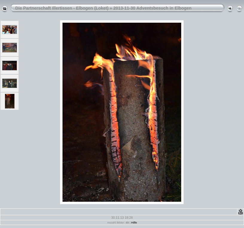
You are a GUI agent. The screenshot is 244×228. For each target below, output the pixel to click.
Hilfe (134, 222)
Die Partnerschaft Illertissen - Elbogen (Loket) (62, 8)
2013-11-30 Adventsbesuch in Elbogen (152, 8)
